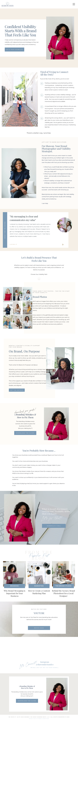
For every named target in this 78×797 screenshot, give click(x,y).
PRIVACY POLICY (33, 718)
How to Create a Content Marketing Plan (39, 592)
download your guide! (25, 411)
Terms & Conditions (43, 718)
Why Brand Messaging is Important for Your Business (14, 593)
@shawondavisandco (44, 664)
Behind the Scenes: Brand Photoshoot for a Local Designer (63, 593)
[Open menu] (73, 4)
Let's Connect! (28, 664)
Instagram (44, 662)
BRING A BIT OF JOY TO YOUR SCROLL (45, 667)
